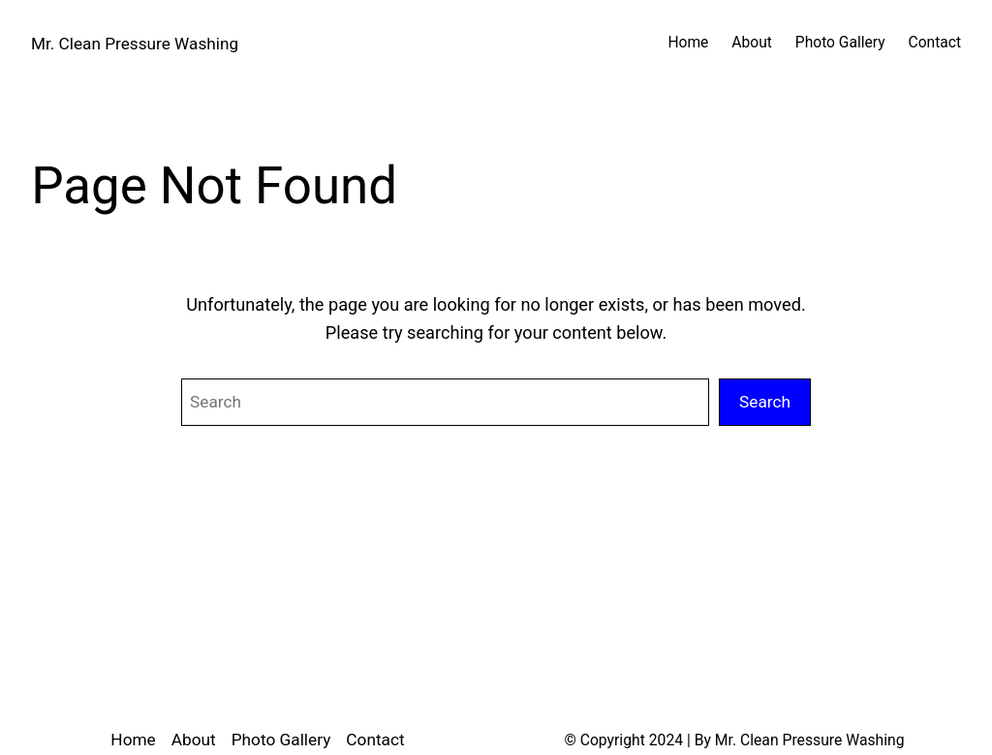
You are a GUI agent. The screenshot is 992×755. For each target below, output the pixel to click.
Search (764, 401)
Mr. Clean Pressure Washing (134, 43)
